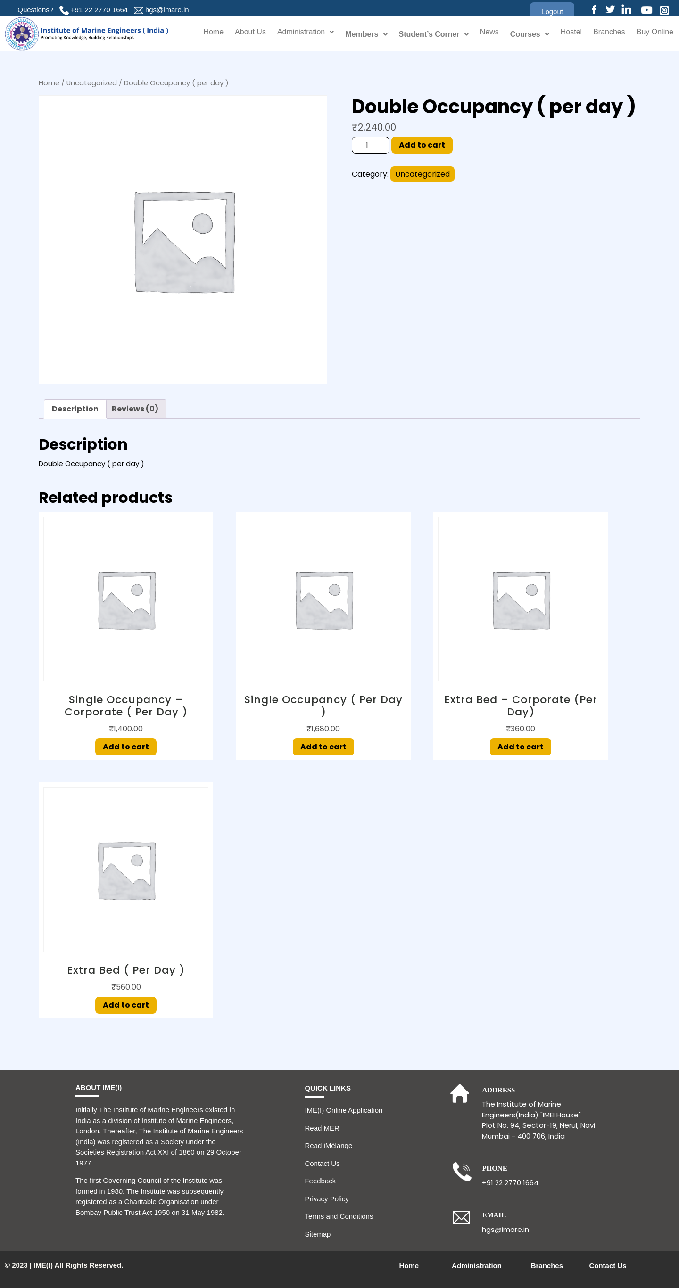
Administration (295, 34)
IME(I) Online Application (343, 1110)
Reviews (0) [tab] (135, 408)
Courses (522, 34)
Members (358, 34)
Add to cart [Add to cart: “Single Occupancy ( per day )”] (323, 746)
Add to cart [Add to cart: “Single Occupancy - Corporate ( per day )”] (126, 746)
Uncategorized (91, 83)
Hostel (565, 34)
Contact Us (322, 1163)
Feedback (320, 1181)
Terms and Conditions (339, 1216)
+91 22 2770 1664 (99, 10)
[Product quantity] (370, 145)
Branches (605, 34)
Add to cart (422, 144)
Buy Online (653, 34)
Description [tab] (75, 408)
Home (197, 34)
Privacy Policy (326, 1199)
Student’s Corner (426, 34)
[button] (552, 11)
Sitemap (318, 1234)
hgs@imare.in (167, 10)
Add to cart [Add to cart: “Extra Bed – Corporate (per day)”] (520, 746)
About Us (235, 34)
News (482, 34)
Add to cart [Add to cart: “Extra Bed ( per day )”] (126, 1005)
